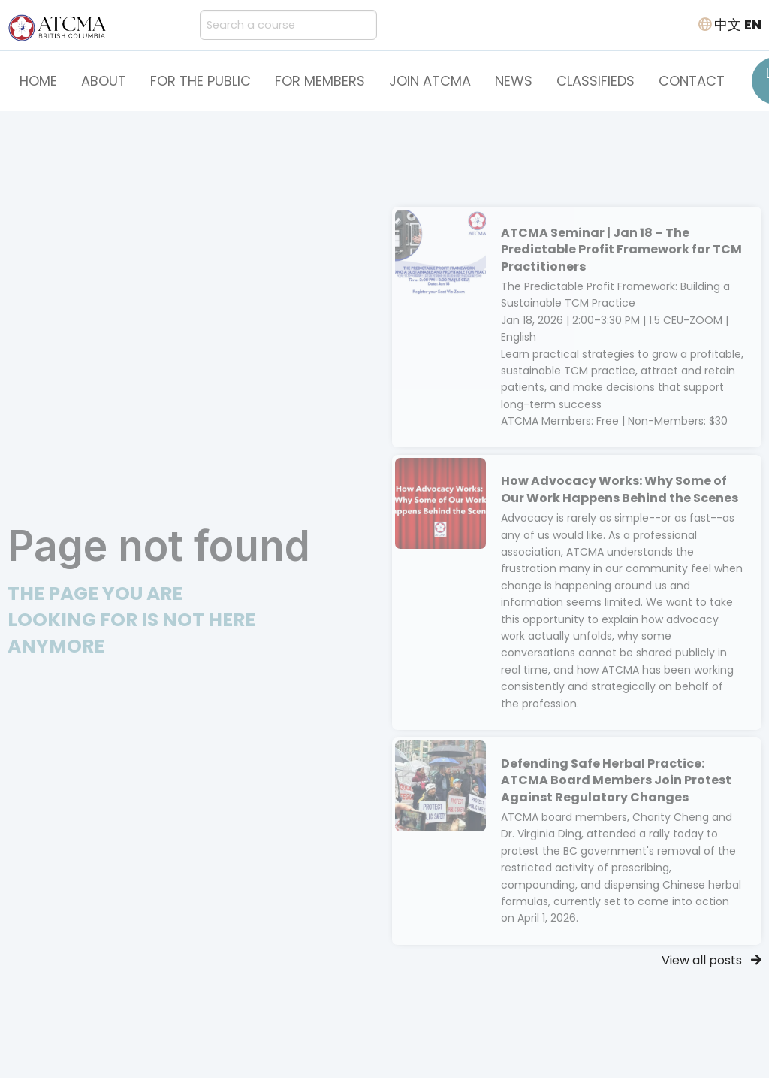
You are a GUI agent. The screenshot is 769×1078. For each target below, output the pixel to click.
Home (38, 80)
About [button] (103, 80)
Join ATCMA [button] (430, 80)
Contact (692, 80)
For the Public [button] (200, 80)
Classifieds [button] (595, 80)
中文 (727, 24)
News (513, 80)
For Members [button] (320, 80)
